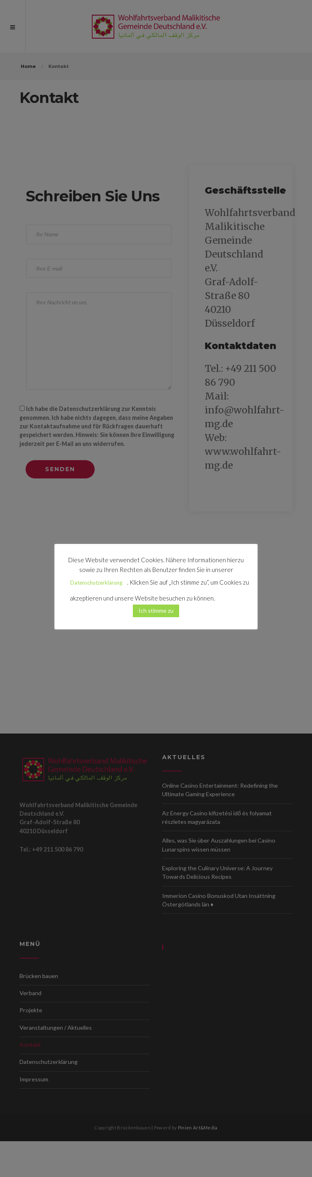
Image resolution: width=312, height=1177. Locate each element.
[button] (229, 594)
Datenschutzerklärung (96, 582)
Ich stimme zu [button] (156, 610)
